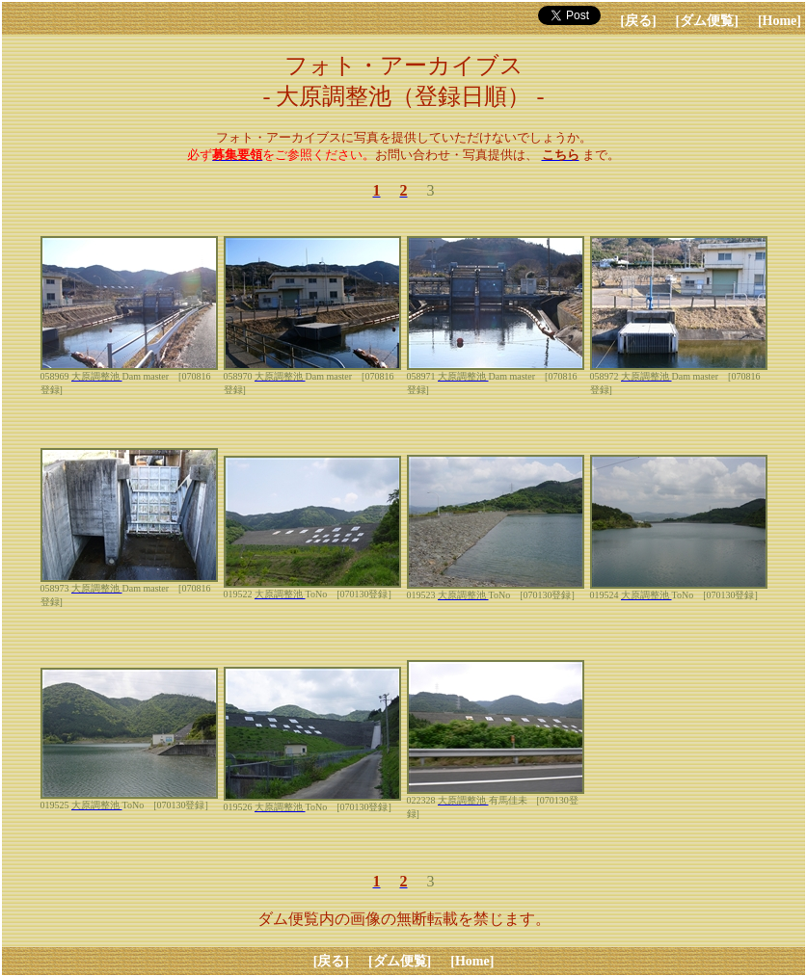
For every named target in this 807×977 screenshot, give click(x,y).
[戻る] (638, 20)
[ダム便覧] (707, 20)
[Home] (779, 20)
